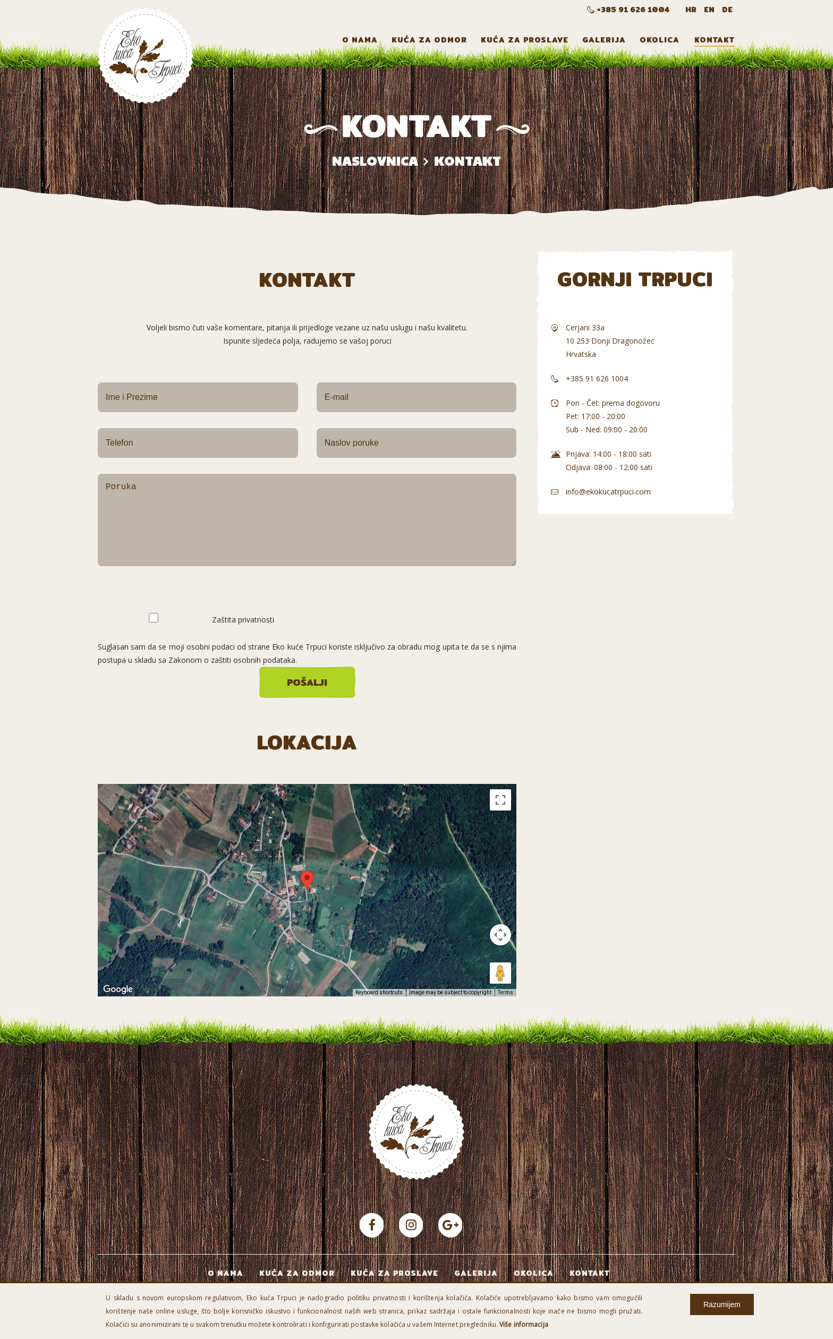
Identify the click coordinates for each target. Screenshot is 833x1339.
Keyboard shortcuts (379, 992)
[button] (307, 880)
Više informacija (523, 1324)
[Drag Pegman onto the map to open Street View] (500, 973)
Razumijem (722, 1304)
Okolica (659, 40)
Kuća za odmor (429, 40)
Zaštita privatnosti (243, 618)
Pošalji (307, 682)
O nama (360, 40)
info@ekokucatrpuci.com (608, 492)
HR (692, 9)
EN (710, 9)
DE (727, 9)
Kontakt (714, 40)
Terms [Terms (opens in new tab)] (505, 992)
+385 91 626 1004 (628, 9)
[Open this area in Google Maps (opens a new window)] (117, 989)
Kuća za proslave (524, 40)
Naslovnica (375, 160)
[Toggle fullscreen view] (500, 800)
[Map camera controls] (500, 934)
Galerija (604, 40)
